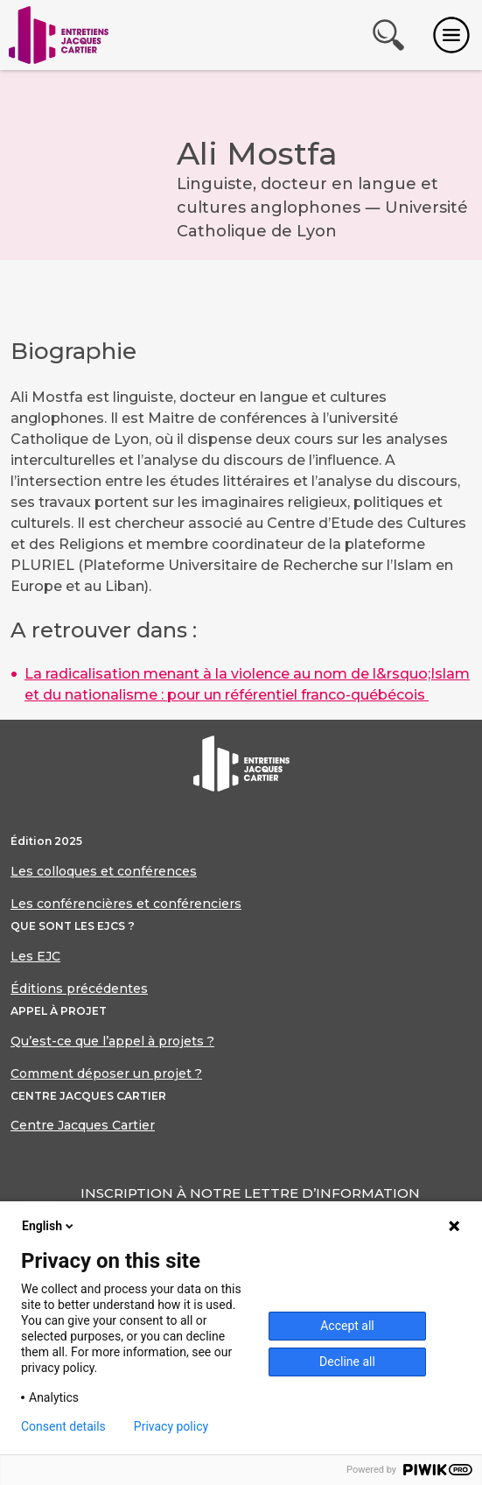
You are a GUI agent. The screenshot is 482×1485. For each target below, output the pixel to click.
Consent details (63, 1426)
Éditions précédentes (79, 988)
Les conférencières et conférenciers (125, 903)
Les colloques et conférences (103, 871)
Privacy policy (171, 1426)
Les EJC (35, 956)
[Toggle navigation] (451, 35)
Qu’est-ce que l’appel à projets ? (112, 1041)
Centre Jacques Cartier (82, 1125)
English (49, 1226)
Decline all (347, 1362)
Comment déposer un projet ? (106, 1073)
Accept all (347, 1326)
